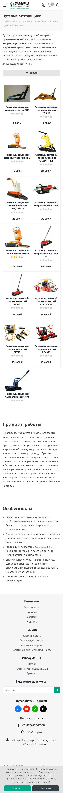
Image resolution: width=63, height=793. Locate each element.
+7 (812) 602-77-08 (33, 725)
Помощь (32, 629)
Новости (31, 612)
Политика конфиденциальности (31, 649)
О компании (31, 607)
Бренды (31, 673)
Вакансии (31, 616)
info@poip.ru (34, 732)
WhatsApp (35, 708)
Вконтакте (18, 708)
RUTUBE (43, 708)
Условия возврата (31, 645)
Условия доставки (31, 640)
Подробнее (45, 788)
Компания (31, 601)
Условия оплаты (31, 635)
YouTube (26, 708)
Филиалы (31, 621)
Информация (31, 658)
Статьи (31, 663)
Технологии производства (31, 668)
